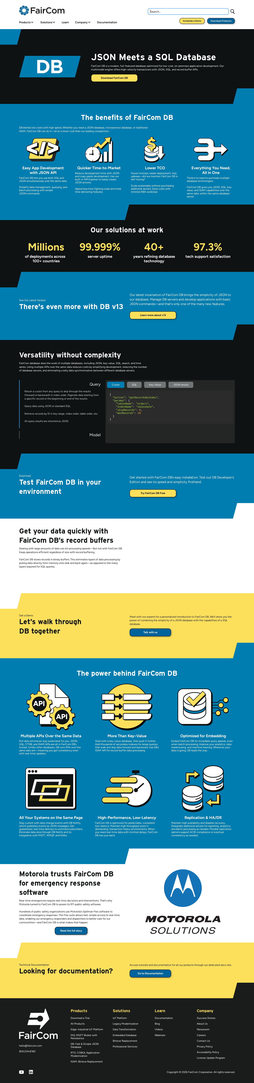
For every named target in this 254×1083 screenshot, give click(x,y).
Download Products (221, 20)
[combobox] (188, 11)
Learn (65, 22)
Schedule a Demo (192, 20)
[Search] (232, 11)
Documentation (107, 22)
